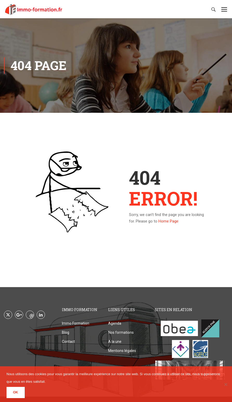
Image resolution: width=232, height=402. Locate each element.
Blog (65, 332)
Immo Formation (75, 323)
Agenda (114, 323)
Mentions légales (122, 351)
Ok (15, 392)
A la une (114, 341)
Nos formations (121, 332)
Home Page (168, 221)
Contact (68, 341)
